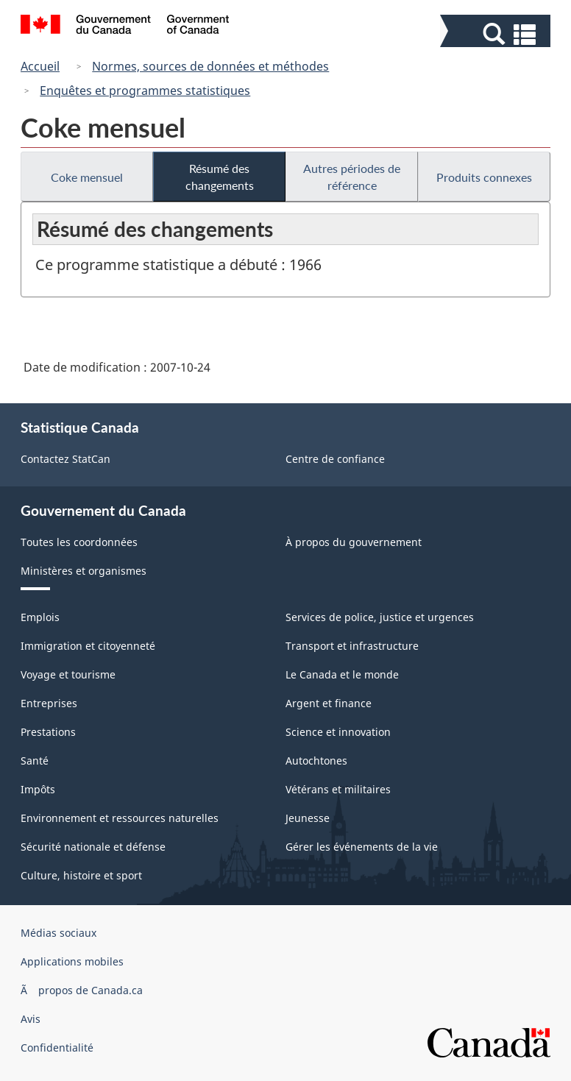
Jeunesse (308, 818)
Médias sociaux (58, 933)
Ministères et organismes (83, 571)
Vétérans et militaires (338, 789)
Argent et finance (329, 703)
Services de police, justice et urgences (380, 617)
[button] (497, 34)
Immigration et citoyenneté (88, 646)
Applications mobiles (72, 961)
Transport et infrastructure (352, 646)
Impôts (38, 789)
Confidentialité (57, 1048)
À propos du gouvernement (354, 542)
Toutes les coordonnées (79, 542)
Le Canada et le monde (342, 674)
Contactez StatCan (65, 459)
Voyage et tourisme (68, 674)
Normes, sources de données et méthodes (210, 66)
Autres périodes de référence (351, 176)
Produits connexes (484, 177)
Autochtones (316, 761)
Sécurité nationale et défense (93, 847)
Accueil (40, 66)
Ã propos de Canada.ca (82, 990)
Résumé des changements (219, 176)
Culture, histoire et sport (81, 875)
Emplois (40, 617)
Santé (35, 761)
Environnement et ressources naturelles (120, 818)
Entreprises (49, 703)
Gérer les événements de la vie (362, 847)
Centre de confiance (335, 459)
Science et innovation (338, 732)
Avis (30, 1019)
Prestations (48, 732)
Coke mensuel (87, 177)
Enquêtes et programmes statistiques (145, 90)
